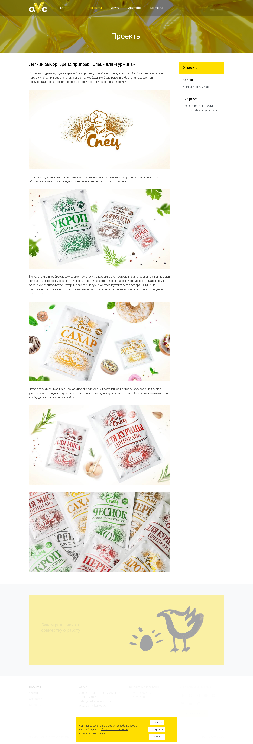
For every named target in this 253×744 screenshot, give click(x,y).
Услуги (115, 7)
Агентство (134, 7)
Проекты (96, 7)
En (61, 7)
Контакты (156, 7)
